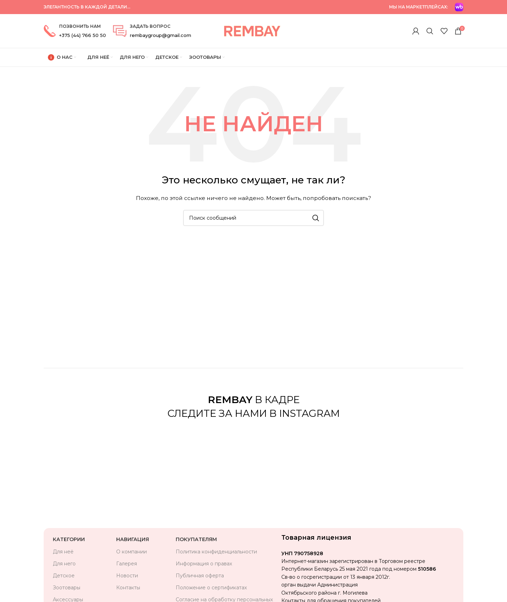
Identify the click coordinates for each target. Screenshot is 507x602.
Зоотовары (66, 587)
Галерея (126, 563)
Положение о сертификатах (211, 587)
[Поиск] (430, 31)
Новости (127, 575)
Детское (64, 575)
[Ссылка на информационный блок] (75, 31)
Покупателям (196, 539)
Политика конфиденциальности (216, 551)
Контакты (128, 587)
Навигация (132, 539)
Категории (69, 539)
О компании (131, 551)
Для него (64, 563)
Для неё (63, 551)
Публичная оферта (200, 575)
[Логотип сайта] (252, 30)
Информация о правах (204, 563)
